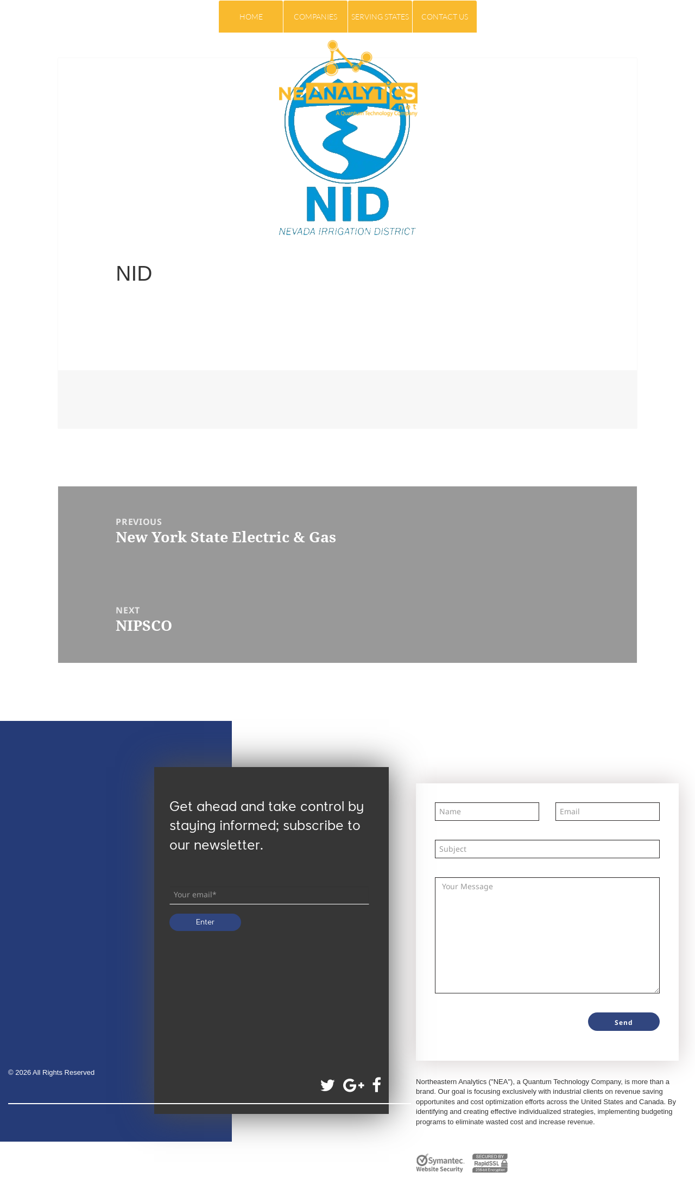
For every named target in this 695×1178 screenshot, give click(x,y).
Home (251, 16)
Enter (205, 922)
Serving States (380, 16)
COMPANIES (315, 16)
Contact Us (444, 16)
